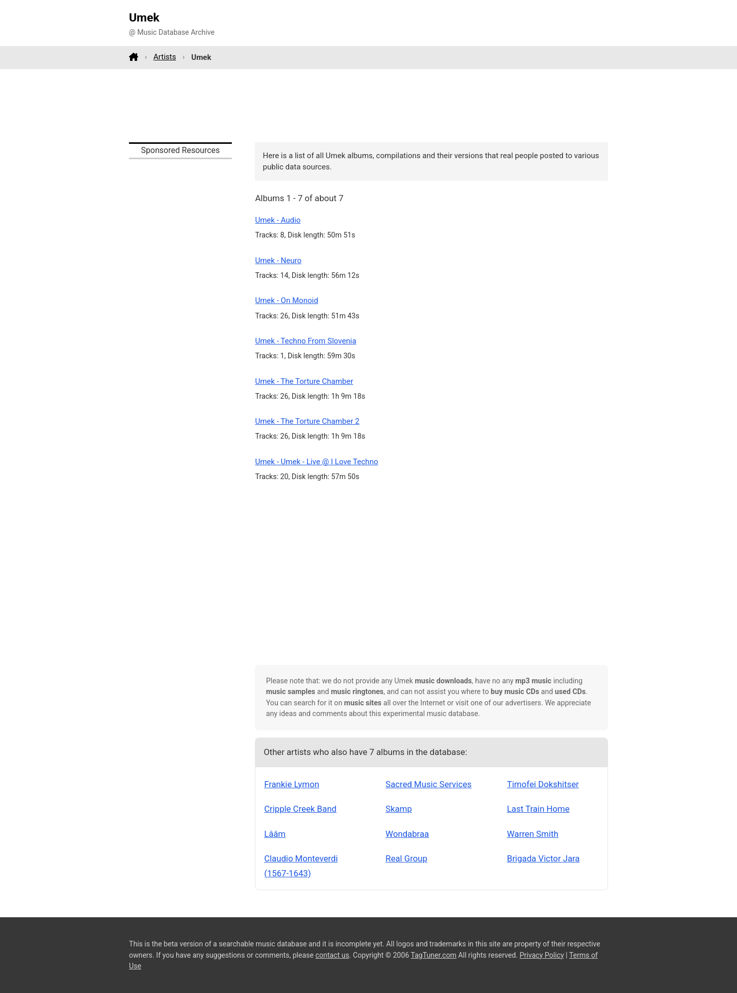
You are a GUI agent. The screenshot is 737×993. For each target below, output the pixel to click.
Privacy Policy (541, 955)
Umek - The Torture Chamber (304, 381)
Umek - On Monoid (286, 300)
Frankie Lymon (291, 784)
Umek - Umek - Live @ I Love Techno (316, 461)
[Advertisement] (368, 105)
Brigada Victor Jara (543, 858)
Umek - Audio (277, 220)
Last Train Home (538, 809)
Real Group (406, 858)
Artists (165, 56)
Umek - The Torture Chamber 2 (307, 421)
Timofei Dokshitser (543, 784)
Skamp (398, 809)
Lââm (275, 834)
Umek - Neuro (278, 260)
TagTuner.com (434, 955)
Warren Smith (532, 834)
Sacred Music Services (428, 784)
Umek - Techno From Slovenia (305, 341)
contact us (332, 955)
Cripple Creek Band (300, 809)
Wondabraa (407, 834)
